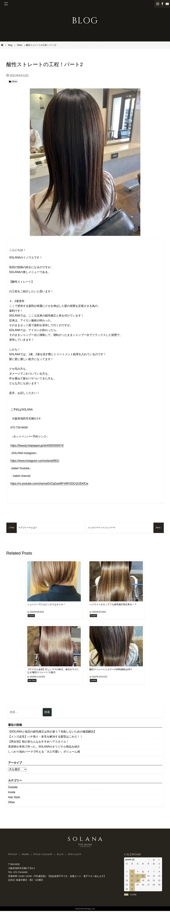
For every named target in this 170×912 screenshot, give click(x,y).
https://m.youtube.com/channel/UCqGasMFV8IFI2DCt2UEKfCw (49, 483)
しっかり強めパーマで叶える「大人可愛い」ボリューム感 (44, 752)
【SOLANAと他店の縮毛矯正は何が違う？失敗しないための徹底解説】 (52, 732)
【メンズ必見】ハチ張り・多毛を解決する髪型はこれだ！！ (45, 737)
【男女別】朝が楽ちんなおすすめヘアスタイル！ (38, 742)
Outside (13, 788)
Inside (12, 793)
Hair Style (14, 798)
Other (11, 803)
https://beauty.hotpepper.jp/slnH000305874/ (37, 445)
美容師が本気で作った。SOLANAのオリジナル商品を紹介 (44, 747)
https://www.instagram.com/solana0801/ (35, 460)
